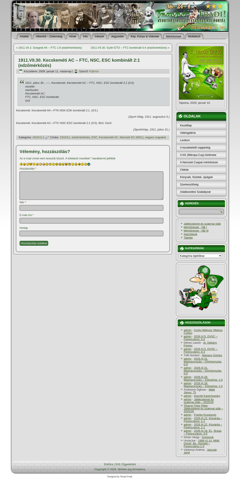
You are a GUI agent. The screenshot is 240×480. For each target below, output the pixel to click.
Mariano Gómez (212, 355)
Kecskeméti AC (108, 137)
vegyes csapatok (155, 137)
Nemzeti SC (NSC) (131, 137)
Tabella (188, 237)
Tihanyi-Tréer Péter (196, 405)
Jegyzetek (117, 36)
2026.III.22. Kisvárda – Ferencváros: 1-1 (203, 420)
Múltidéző (194, 36)
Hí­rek (72, 36)
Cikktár (184, 169)
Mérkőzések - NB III (196, 230)
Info (85, 36)
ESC (94, 137)
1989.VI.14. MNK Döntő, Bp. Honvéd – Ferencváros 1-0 (202, 443)
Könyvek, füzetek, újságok (196, 177)
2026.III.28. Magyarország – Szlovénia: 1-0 (203, 378)
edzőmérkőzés (81, 137)
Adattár (24, 36)
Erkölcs (108, 464)
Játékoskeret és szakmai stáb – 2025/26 (199, 401)
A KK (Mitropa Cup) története (198, 155)
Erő (118, 464)
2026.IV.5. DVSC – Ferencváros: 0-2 (201, 338)
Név (23, 202)
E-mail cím (27, 215)
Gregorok (208, 437)
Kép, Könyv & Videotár (145, 36)
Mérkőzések (173, 36)
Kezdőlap (186, 125)
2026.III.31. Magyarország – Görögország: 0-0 (203, 361)
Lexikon (185, 140)
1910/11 (37, 137)
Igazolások (190, 234)
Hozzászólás (28, 168)
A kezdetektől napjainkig (195, 147)
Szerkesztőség (189, 184)
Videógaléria (188, 132)
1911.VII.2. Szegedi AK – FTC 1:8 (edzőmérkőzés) (50, 47)
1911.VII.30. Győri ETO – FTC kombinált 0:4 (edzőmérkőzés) (129, 47)
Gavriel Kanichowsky (207, 396)
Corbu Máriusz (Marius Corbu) (203, 331)
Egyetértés (129, 464)
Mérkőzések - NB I (195, 227)
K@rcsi (93, 71)
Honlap (24, 227)
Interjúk (99, 36)
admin (187, 330)
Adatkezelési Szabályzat (195, 191)
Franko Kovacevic (205, 414)
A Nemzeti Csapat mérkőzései (199, 162)
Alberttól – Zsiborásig (49, 36)
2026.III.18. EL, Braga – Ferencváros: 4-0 (202, 432)
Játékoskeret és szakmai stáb (202, 223)
